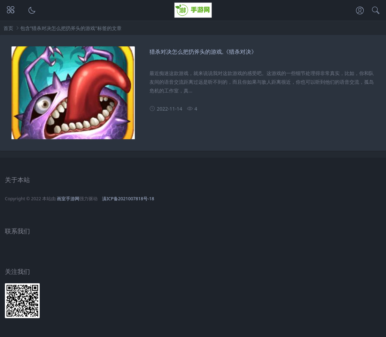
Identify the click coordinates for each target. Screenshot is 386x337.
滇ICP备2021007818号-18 (128, 199)
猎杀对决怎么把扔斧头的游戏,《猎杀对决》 (203, 52)
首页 (8, 28)
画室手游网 (68, 199)
